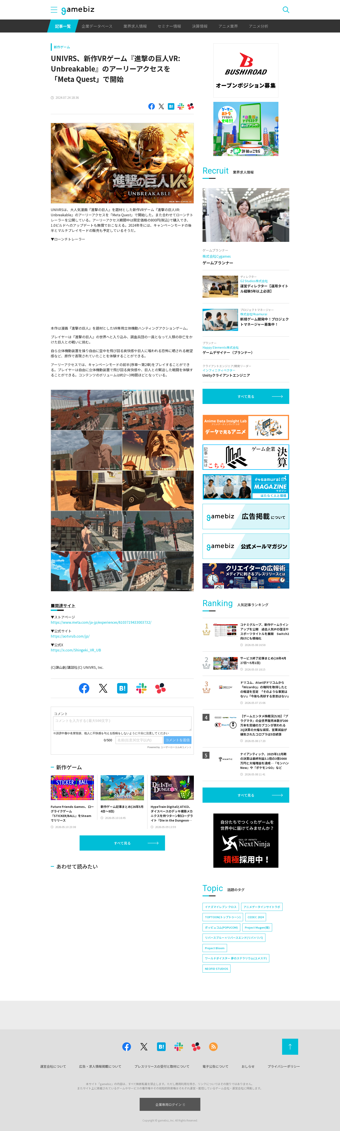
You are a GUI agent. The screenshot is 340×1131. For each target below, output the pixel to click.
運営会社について (53, 1066)
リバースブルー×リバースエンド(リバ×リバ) (234, 938)
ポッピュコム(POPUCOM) (221, 927)
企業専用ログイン (170, 1104)
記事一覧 (63, 26)
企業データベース (97, 26)
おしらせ (248, 1066)
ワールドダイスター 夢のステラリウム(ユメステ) (236, 958)
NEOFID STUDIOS (216, 969)
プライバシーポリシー (284, 1066)
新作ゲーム (62, 47)
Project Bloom (215, 948)
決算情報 (200, 26)
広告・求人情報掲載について (100, 1066)
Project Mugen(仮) (257, 927)
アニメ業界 (228, 26)
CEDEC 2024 (256, 917)
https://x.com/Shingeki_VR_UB (76, 650)
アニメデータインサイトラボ (262, 907)
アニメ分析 (258, 26)
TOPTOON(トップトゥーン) (223, 917)
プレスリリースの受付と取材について (162, 1066)
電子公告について (216, 1066)
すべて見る (122, 843)
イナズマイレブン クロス (221, 907)
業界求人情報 (135, 26)
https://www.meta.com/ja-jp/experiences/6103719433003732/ (101, 622)
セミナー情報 (169, 26)
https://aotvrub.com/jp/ (70, 636)
